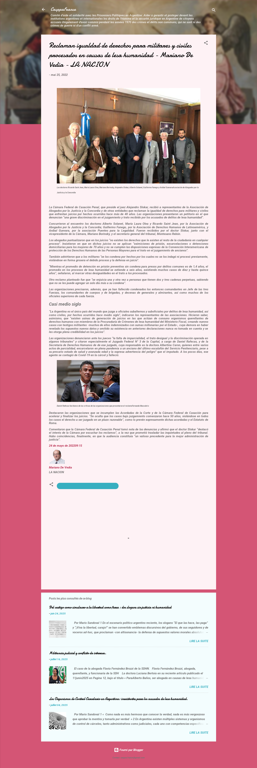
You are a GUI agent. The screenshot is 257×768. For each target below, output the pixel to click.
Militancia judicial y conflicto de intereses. (77, 653)
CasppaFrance (63, 9)
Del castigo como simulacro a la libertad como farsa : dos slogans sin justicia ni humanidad (110, 607)
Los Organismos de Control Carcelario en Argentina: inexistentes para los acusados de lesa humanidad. (118, 699)
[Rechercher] (213, 11)
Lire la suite (199, 641)
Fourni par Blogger (128, 750)
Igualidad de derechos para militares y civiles (88, 486)
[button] (206, 43)
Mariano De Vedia (60, 467)
